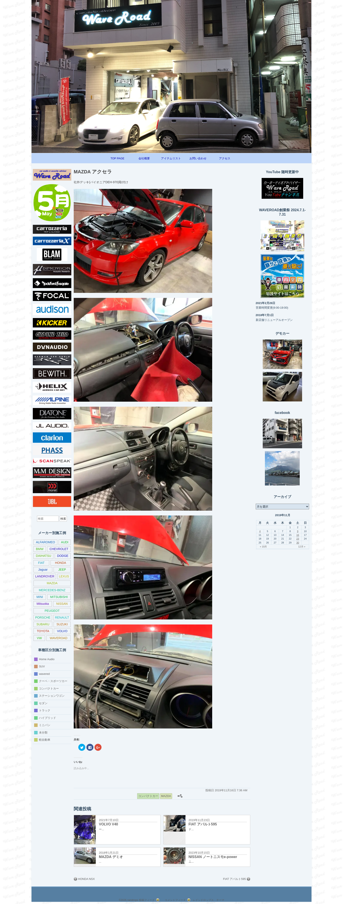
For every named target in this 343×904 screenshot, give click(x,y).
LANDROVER (44, 576)
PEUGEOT (52, 610)
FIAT (41, 563)
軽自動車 (44, 739)
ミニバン (44, 725)
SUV (42, 666)
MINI (40, 597)
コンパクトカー (49, 688)
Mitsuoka (43, 603)
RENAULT (62, 617)
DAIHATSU (43, 556)
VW (39, 638)
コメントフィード (175, 900)
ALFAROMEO (45, 542)
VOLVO (62, 631)
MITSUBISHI (59, 597)
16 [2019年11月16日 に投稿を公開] (297, 535)
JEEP (62, 569)
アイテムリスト (171, 158)
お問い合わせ (197, 158)
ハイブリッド (47, 717)
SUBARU (43, 624)
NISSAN (62, 603)
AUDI (64, 542)
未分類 (43, 732)
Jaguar (43, 569)
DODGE (62, 556)
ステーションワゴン (52, 695)
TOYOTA (43, 631)
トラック (44, 710)
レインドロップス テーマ (208, 900)
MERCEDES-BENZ (52, 590)
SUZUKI (62, 624)
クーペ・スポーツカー (53, 681)
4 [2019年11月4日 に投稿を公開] (260, 531)
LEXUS (64, 576)
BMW (39, 549)
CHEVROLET (58, 549)
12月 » (301, 546)
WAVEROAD (58, 638)
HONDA (60, 563)
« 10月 (263, 546)
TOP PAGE (117, 158)
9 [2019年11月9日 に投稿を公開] (297, 531)
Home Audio (46, 659)
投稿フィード (147, 900)
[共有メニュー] (180, 795)
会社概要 (144, 158)
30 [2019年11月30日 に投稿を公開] (297, 542)
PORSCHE (42, 617)
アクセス (224, 158)
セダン (43, 703)
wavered (44, 673)
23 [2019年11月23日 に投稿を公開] (297, 538)
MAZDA (52, 583)
